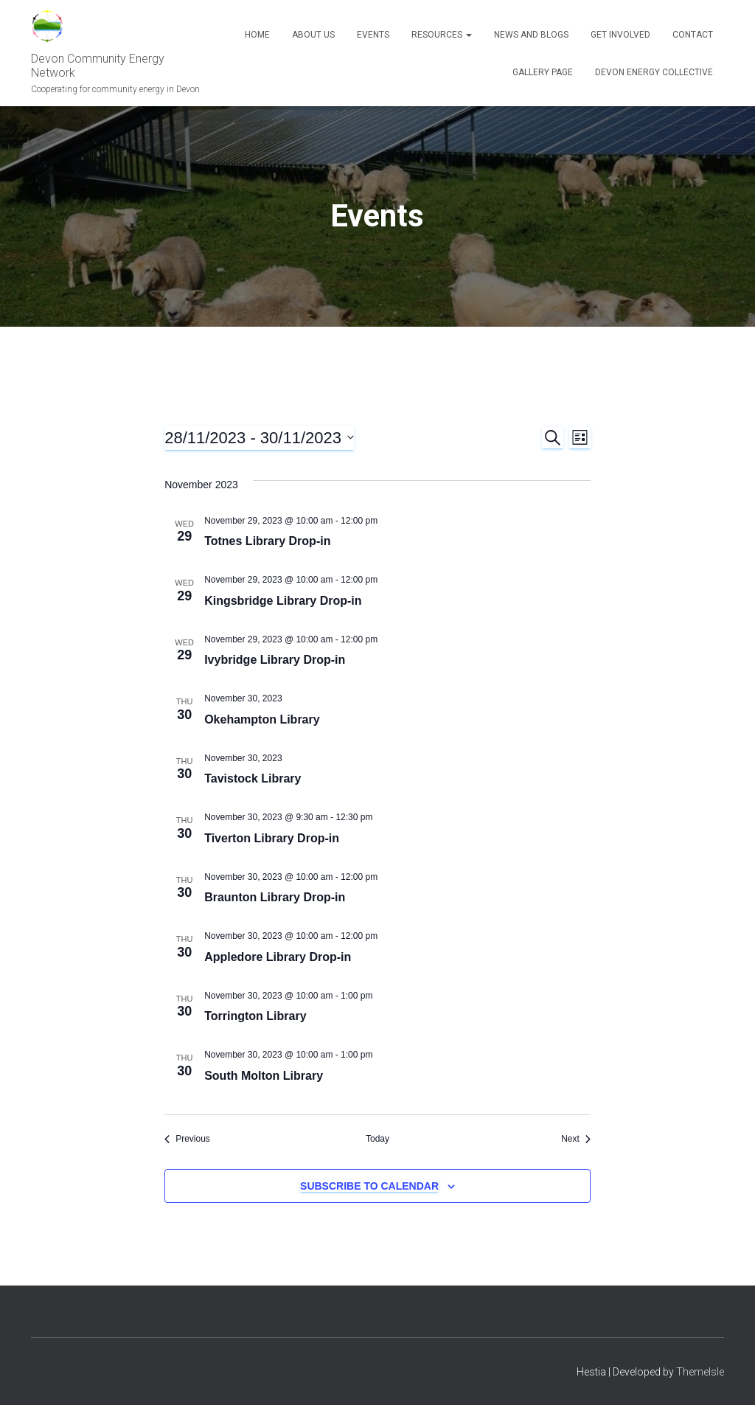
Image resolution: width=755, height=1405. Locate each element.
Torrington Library (255, 1016)
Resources (441, 35)
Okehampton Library (261, 719)
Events (373, 35)
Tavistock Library (252, 778)
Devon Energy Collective (654, 72)
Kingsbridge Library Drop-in (282, 600)
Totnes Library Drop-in (267, 541)
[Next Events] (576, 1139)
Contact (692, 35)
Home (257, 35)
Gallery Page (542, 72)
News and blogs (531, 35)
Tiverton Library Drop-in (271, 838)
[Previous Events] (187, 1139)
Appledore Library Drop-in (277, 957)
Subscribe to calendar (369, 1186)
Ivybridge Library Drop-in (274, 659)
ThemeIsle (700, 1372)
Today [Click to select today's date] (377, 1139)
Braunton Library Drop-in (274, 897)
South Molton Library (263, 1075)
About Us (313, 35)
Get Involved (620, 35)
